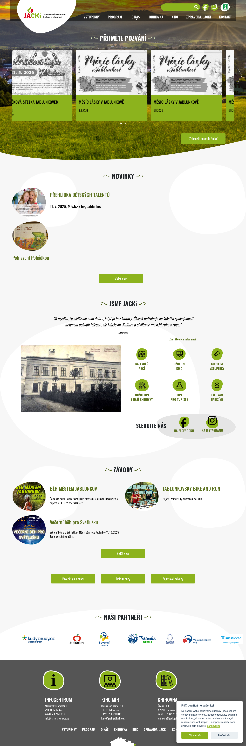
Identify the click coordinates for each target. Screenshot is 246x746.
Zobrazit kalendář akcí (203, 138)
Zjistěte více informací (182, 339)
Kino (175, 16)
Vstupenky (92, 16)
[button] (121, 123)
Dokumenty (123, 578)
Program (115, 16)
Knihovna (156, 16)
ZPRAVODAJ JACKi (198, 16)
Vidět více (121, 278)
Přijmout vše (195, 735)
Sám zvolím (213, 725)
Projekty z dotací (73, 578)
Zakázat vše (224, 735)
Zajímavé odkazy (172, 578)
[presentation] (6, 76)
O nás (104, 729)
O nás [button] (136, 16)
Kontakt (225, 16)
